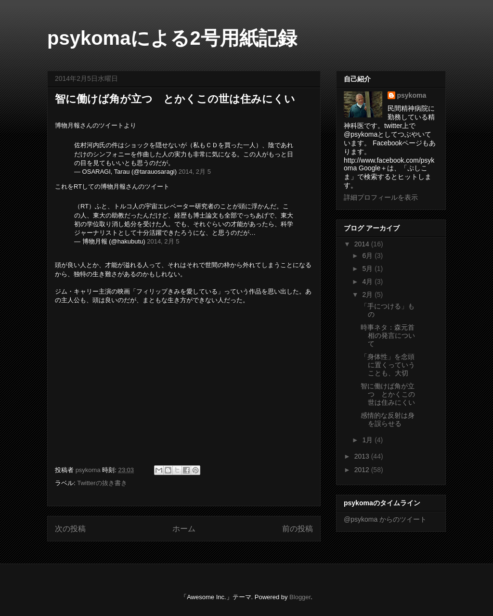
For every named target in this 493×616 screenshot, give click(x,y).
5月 (368, 268)
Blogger (300, 597)
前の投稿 (297, 529)
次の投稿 (70, 529)
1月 (368, 440)
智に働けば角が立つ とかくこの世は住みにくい (388, 394)
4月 (368, 281)
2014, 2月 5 (195, 171)
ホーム (183, 529)
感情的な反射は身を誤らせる (388, 419)
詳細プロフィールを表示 (381, 197)
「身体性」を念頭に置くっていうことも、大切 (388, 365)
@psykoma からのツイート (385, 519)
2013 (362, 456)
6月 (368, 255)
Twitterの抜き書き (102, 483)
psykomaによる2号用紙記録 (172, 38)
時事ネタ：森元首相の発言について (388, 335)
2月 (368, 294)
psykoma (412, 95)
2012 (362, 470)
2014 (362, 244)
